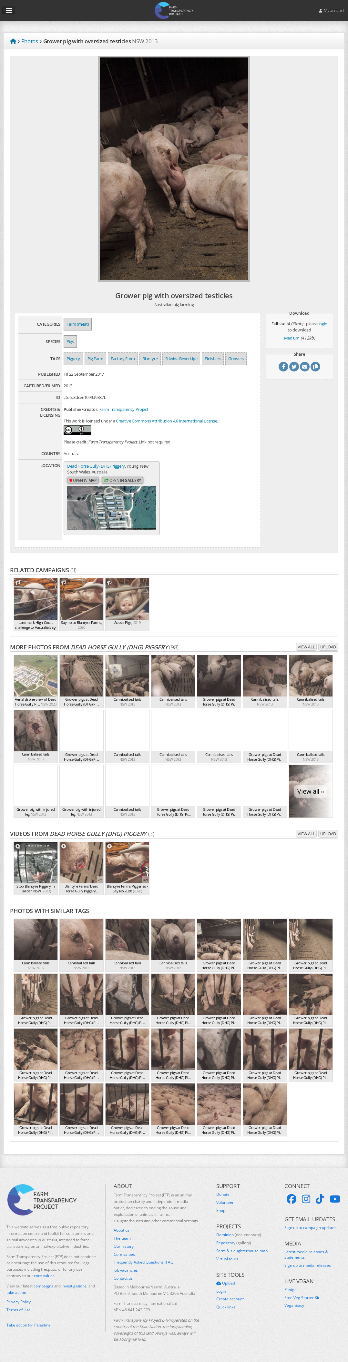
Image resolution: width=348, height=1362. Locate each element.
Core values (124, 1254)
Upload (328, 647)
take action (16, 1292)
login (323, 324)
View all (306, 647)
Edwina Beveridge (181, 358)
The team (122, 1238)
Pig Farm (95, 358)
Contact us (123, 1278)
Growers (236, 358)
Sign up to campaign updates (310, 1227)
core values (44, 1275)
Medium (292, 338)
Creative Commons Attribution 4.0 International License (166, 421)
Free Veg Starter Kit (301, 1297)
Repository (233, 1242)
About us (121, 1230)
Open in (83, 480)
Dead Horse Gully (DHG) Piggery (96, 466)
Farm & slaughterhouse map (242, 1251)
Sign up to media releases (307, 1265)
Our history (124, 1246)
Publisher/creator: (81, 409)
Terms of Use (18, 1310)
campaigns (43, 1286)
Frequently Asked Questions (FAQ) (144, 1262)
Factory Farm (123, 358)
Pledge (290, 1289)
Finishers (213, 358)
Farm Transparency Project (123, 409)
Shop (220, 1210)
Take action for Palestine (28, 1325)
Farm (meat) (78, 324)
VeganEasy (294, 1305)
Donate (223, 1194)
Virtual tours (227, 1259)
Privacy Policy (18, 1302)
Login (221, 1291)
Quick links (225, 1307)
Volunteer (225, 1202)
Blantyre (150, 358)
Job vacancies (126, 1270)
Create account (230, 1299)
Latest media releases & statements (306, 1254)
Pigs (70, 341)
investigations (74, 1286)
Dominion (238, 1234)
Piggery (73, 358)
